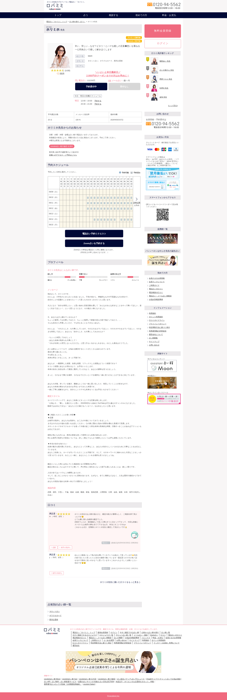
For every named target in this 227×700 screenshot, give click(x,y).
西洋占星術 (53, 620)
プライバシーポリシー (157, 324)
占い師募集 (153, 338)
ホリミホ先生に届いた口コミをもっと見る (119, 582)
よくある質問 (109, 640)
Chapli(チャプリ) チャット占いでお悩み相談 (163, 679)
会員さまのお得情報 (157, 278)
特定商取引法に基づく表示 (159, 327)
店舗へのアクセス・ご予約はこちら (63, 155)
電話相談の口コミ (156, 292)
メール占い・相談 (141, 635)
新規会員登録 (103, 632)
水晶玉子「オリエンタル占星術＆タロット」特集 (135, 682)
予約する (97, 101)
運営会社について (156, 334)
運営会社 (76, 646)
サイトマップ (154, 342)
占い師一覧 (165, 632)
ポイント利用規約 (156, 317)
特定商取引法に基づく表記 (101, 643)
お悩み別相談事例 (156, 299)
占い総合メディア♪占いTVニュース (130, 679)
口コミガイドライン (157, 320)
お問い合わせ (154, 345)
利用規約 (152, 313)
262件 (62, 73)
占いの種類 (118, 638)
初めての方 (141, 15)
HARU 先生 (164, 88)
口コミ (163, 635)
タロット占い (54, 611)
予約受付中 (91, 86)
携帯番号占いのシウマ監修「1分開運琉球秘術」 (63, 684)
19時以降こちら (136, 202)
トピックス (145, 638)
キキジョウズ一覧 (106, 635)
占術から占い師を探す (150, 632)
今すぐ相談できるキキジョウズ (85, 635)
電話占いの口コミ (156, 289)
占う (85, 15)
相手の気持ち (66, 547)
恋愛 (54, 547)
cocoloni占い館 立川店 (87, 679)
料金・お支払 (169, 15)
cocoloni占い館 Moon (52, 679)
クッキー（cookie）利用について (167, 643)
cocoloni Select (89, 684)
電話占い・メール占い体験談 (160, 296)
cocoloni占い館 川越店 (106, 679)
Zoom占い (154, 635)
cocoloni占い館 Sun (69, 679)
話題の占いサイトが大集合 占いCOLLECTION (96, 682)
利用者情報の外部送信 (157, 331)
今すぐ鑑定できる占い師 (129, 632)
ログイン (163, 43)
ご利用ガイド (154, 285)
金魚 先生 (163, 97)
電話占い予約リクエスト (94, 233)
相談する (113, 15)
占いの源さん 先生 (167, 70)
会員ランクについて (157, 282)
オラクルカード (55, 616)
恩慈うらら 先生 (166, 79)
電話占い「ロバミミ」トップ (56, 21)
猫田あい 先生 (165, 61)
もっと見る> (173, 106)
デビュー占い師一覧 (123, 635)
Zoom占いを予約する (94, 243)
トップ (57, 15)
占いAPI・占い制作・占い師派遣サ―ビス (60, 682)
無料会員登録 (162, 30)
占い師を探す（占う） (77, 21)
